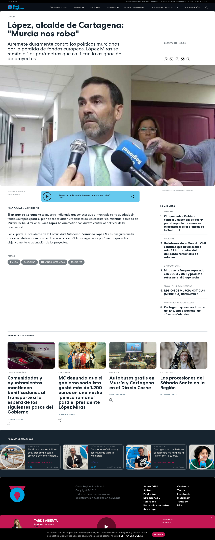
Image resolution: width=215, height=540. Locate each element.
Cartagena (29, 262)
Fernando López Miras (53, 262)
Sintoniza (149, 490)
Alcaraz (203, 2)
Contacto (183, 486)
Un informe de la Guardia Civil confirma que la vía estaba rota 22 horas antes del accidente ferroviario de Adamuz (185, 250)
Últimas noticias (58, 7)
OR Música (167, 523)
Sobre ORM (150, 486)
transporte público (18, 372)
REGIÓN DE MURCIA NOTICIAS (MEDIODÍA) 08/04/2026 (184, 292)
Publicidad (149, 494)
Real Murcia (181, 2)
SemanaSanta (167, 372)
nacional (169, 238)
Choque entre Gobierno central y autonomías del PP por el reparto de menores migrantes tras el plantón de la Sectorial (184, 223)
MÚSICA (94, 462)
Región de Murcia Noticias (178, 286)
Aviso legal (150, 509)
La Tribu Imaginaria (134, 7)
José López (76, 262)
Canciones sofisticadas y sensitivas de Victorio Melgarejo (105, 452)
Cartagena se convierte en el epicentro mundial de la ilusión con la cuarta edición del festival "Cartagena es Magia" (169, 452)
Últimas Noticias (168, 2)
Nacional (95, 7)
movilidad (114, 372)
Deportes (111, 7)
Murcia (11, 16)
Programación (192, 7)
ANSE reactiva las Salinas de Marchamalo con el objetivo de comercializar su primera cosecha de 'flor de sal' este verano (42, 452)
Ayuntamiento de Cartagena (179, 302)
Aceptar (158, 534)
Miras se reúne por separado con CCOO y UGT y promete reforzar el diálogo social (184, 274)
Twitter (181, 490)
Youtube (182, 501)
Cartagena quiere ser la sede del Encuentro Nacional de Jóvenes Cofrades (184, 310)
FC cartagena (193, 2)
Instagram (183, 497)
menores (168, 211)
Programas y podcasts (163, 7)
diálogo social (172, 266)
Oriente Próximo (133, 2)
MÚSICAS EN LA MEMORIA (103, 446)
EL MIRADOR (33, 446)
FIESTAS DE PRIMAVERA (150, 2)
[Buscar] (205, 7)
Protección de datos (156, 505)
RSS (179, 505)
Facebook (183, 494)
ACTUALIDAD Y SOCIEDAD (40, 462)
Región (77, 7)
